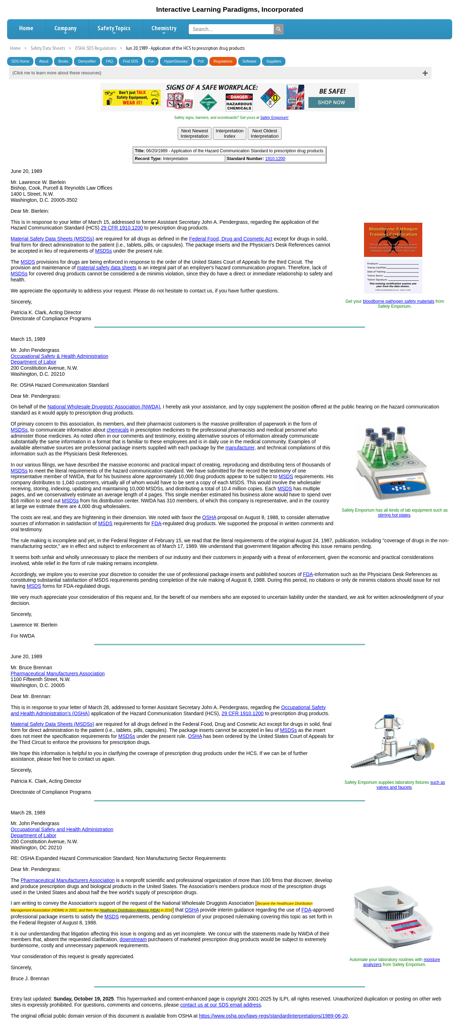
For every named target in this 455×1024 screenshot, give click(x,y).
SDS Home (20, 61)
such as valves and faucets (410, 785)
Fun (151, 61)
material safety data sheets (106, 267)
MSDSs (103, 251)
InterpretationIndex (230, 133)
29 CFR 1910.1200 (122, 228)
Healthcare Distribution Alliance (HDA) (130, 910)
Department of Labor (33, 362)
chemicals (118, 430)
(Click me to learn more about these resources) (56, 72)
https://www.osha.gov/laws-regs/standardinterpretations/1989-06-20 (273, 1016)
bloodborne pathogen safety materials (398, 301)
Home (26, 28)
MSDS (28, 262)
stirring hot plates (394, 515)
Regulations (223, 61)
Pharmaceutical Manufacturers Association (58, 673)
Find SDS (130, 61)
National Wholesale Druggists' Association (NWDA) (104, 407)
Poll (201, 61)
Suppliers (273, 61)
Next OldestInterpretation (265, 133)
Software (249, 61)
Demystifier (87, 61)
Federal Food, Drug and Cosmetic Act (230, 239)
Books (63, 61)
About (43, 61)
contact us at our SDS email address (220, 1005)
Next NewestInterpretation (195, 133)
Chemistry (163, 30)
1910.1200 (275, 158)
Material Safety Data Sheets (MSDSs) (52, 239)
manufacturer (240, 447)
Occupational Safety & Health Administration (59, 356)
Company (65, 30)
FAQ (109, 61)
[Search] (279, 29)
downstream (133, 939)
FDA (156, 523)
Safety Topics (113, 30)
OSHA (209, 517)
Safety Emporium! (274, 118)
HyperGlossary (176, 61)
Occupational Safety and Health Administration (62, 829)
